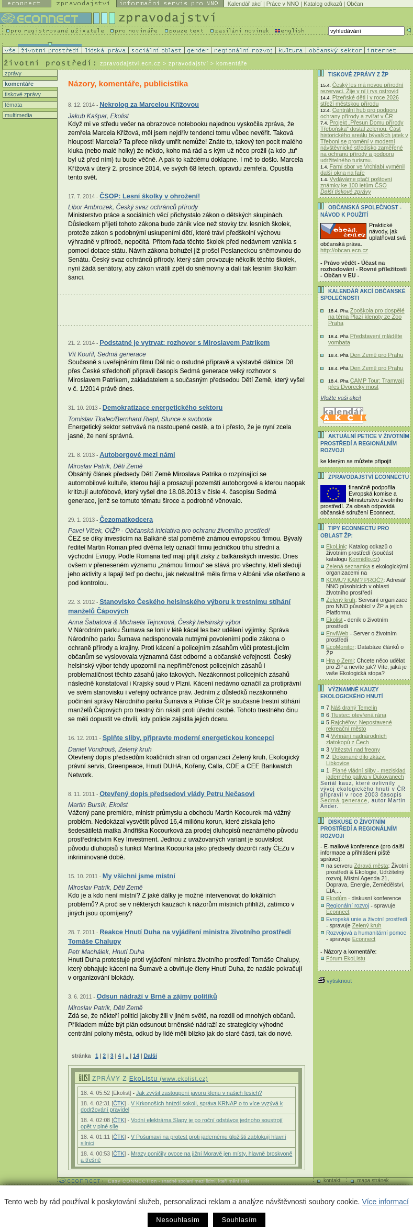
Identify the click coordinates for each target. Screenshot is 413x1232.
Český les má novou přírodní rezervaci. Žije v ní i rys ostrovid (361, 88)
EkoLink (336, 546)
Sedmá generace (343, 800)
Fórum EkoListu (345, 958)
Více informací (385, 1201)
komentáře (18, 84)
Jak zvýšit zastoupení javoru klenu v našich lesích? (199, 1093)
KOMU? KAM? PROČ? (355, 580)
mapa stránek (373, 1180)
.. (127, 1056)
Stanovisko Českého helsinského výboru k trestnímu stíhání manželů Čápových (179, 606)
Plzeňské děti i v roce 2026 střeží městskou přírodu (359, 100)
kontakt (331, 1180)
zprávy (12, 73)
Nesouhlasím (177, 1220)
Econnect (337, 912)
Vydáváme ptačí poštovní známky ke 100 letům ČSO (356, 182)
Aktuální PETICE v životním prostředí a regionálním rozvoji (364, 443)
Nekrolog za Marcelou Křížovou (149, 104)
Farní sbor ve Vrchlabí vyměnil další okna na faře (362, 169)
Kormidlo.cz (363, 559)
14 (136, 1055)
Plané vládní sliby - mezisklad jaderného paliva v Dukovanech (366, 773)
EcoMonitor (340, 647)
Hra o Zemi (340, 660)
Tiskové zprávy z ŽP (358, 74)
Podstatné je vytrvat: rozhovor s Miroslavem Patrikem (184, 342)
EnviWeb (337, 633)
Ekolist (334, 620)
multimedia (17, 115)
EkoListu (168, 1078)
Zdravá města (371, 866)
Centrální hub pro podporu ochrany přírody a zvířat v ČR (358, 113)
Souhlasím (238, 1220)
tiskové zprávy (22, 94)
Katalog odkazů (323, 4)
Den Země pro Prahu (377, 355)
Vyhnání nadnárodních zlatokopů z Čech (356, 739)
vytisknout (335, 981)
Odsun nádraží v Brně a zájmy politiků (156, 996)
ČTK (118, 1103)
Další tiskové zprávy (345, 191)
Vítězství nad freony (355, 749)
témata (12, 105)
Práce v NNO (282, 4)
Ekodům (336, 898)
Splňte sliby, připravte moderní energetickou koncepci (188, 738)
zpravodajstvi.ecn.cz (130, 63)
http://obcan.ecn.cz (344, 250)
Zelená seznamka (348, 566)
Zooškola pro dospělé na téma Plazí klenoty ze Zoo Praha (366, 316)
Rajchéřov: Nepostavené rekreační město (359, 725)
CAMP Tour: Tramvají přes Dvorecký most (366, 383)
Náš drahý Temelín (354, 707)
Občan (355, 4)
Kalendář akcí (245, 4)
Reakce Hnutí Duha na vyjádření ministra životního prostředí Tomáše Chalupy (179, 936)
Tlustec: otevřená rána (358, 715)
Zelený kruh (340, 600)
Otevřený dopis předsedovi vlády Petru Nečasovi (176, 794)
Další (150, 1055)
